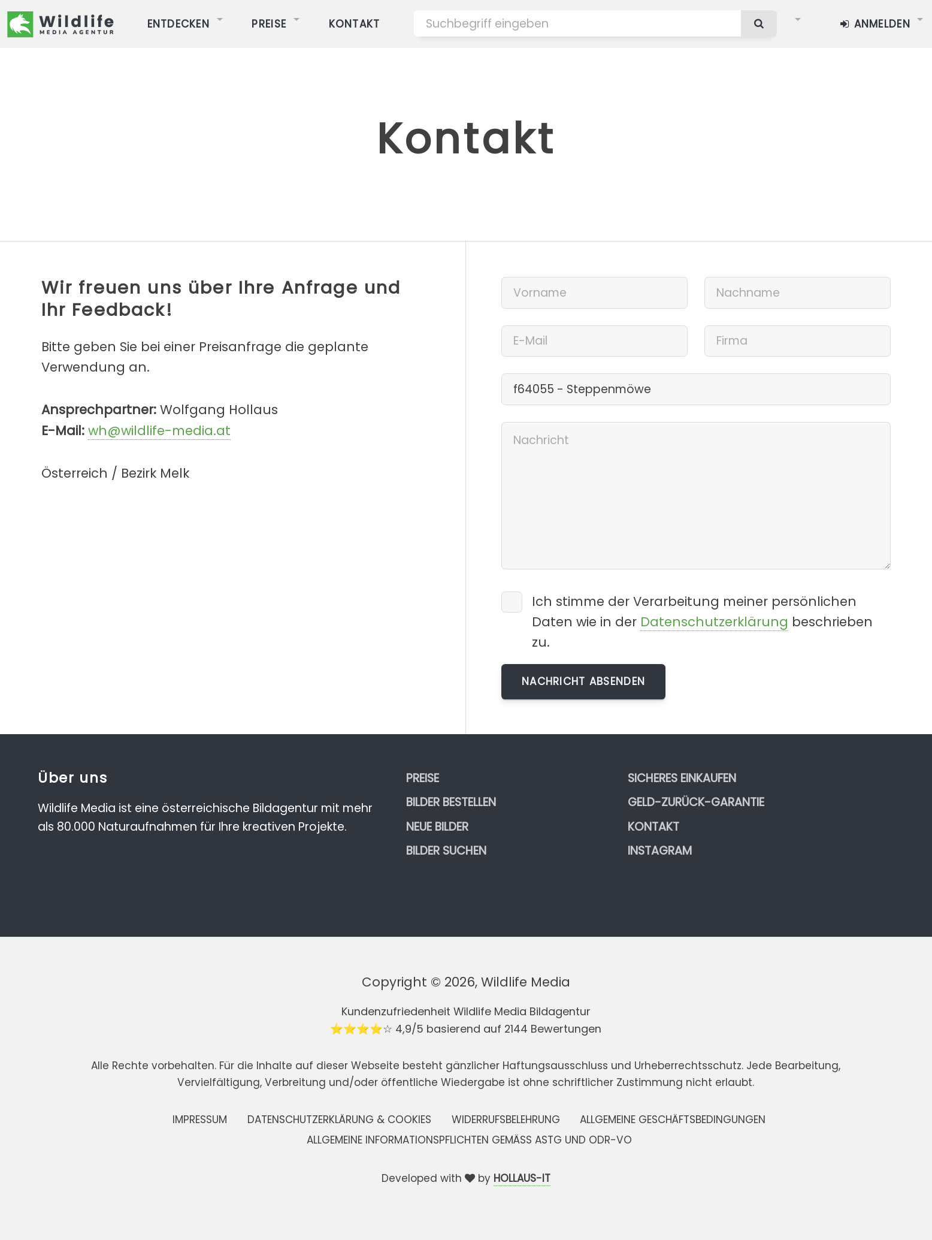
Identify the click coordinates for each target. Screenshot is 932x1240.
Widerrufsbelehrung (506, 1119)
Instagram (660, 851)
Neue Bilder (437, 827)
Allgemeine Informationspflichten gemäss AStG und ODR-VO (469, 1140)
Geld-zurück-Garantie (696, 802)
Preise (422, 778)
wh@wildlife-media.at (159, 430)
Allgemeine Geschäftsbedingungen (672, 1119)
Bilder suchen (446, 851)
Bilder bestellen (451, 802)
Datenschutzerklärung (714, 621)
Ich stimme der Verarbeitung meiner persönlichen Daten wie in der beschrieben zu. (702, 622)
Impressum (200, 1119)
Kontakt (653, 827)
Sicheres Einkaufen (682, 778)
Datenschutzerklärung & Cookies (339, 1119)
